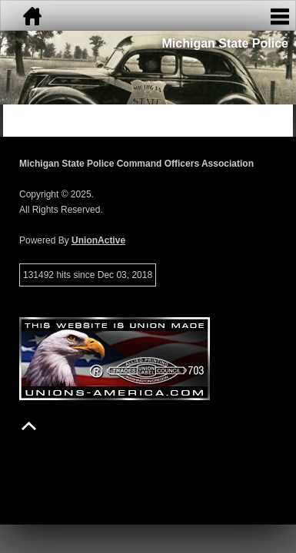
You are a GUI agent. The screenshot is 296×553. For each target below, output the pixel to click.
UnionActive (98, 240)
